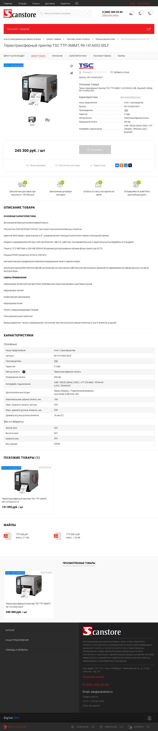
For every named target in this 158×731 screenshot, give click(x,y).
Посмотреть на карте (93, 676)
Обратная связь (110, 15)
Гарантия (65, 3)
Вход (132, 3)
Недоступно (98, 165)
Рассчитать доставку (67, 165)
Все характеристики (131, 97)
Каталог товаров (79, 29)
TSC (126, 110)
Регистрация (143, 3)
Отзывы (23, 3)
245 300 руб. (16, 612)
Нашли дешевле (36, 165)
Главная (8, 3)
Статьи (36, 3)
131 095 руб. (26, 508)
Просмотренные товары (79, 563)
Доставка (50, 3)
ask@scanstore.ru (102, 691)
